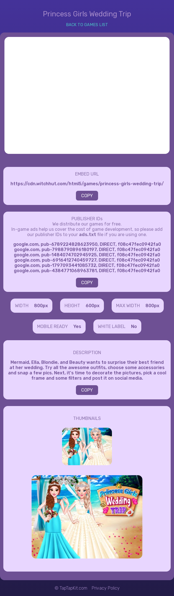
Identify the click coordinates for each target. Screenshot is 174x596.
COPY (87, 195)
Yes (77, 326)
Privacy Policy (106, 588)
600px (92, 305)
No (134, 326)
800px (41, 305)
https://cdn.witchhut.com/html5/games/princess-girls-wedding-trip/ (87, 183)
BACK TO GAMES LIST (87, 24)
